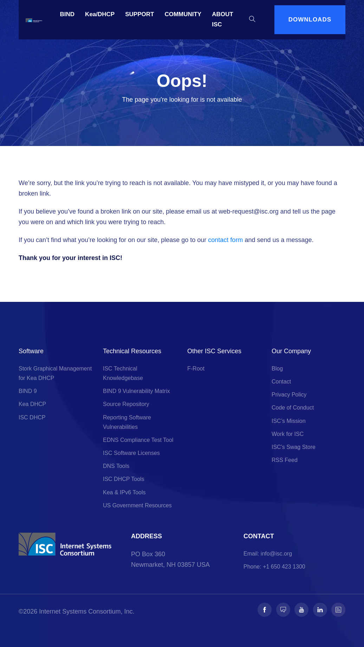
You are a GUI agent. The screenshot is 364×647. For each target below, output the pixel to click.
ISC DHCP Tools (123, 479)
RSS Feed (285, 460)
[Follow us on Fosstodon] (283, 610)
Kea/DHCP (100, 14)
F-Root (195, 369)
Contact (281, 382)
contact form (225, 239)
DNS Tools (116, 466)
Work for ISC (288, 434)
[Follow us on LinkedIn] (320, 610)
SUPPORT (139, 14)
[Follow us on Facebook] (265, 610)
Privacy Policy (289, 395)
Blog (277, 369)
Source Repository (126, 404)
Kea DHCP (32, 404)
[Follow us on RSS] (338, 610)
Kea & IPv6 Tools (124, 492)
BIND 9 (28, 391)
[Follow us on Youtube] (301, 610)
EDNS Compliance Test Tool (138, 440)
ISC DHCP (32, 417)
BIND (67, 14)
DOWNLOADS (309, 19)
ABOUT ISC (222, 19)
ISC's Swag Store (294, 447)
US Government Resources (137, 505)
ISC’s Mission (289, 421)
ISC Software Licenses (131, 453)
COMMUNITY (182, 14)
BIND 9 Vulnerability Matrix (136, 391)
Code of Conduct (293, 408)
